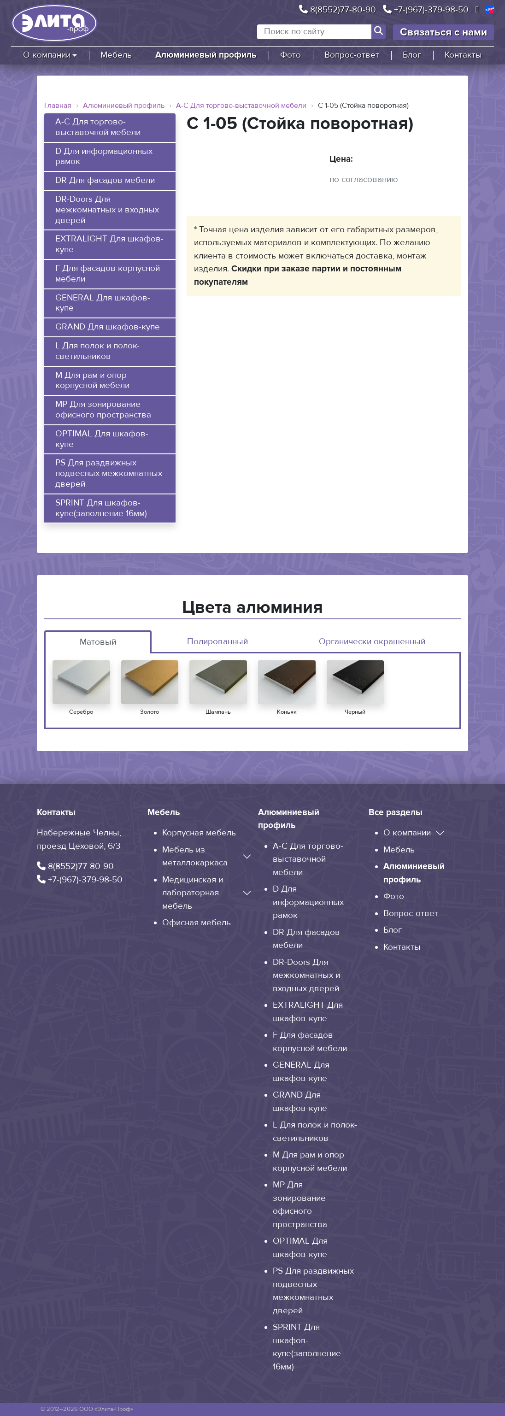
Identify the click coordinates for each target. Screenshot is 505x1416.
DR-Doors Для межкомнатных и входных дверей (107, 210)
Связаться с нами (443, 32)
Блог (412, 55)
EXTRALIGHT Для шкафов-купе (109, 244)
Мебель (116, 55)
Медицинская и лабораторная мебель (192, 893)
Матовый (98, 642)
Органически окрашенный (372, 641)
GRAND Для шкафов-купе (107, 327)
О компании (46, 55)
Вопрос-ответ (351, 55)
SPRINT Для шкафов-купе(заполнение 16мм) (101, 508)
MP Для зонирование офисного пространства (103, 410)
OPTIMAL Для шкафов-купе (101, 439)
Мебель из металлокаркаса (195, 857)
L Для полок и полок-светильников (97, 351)
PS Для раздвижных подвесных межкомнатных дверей (108, 473)
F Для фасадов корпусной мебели (107, 274)
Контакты (463, 55)
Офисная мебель (196, 922)
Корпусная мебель (199, 833)
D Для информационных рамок (104, 157)
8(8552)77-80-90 (337, 9)
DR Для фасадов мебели (105, 181)
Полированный (217, 641)
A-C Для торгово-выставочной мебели (241, 105)
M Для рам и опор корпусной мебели (92, 380)
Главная (57, 105)
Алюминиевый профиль (206, 55)
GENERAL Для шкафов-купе (102, 303)
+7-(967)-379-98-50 (426, 9)
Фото (290, 55)
